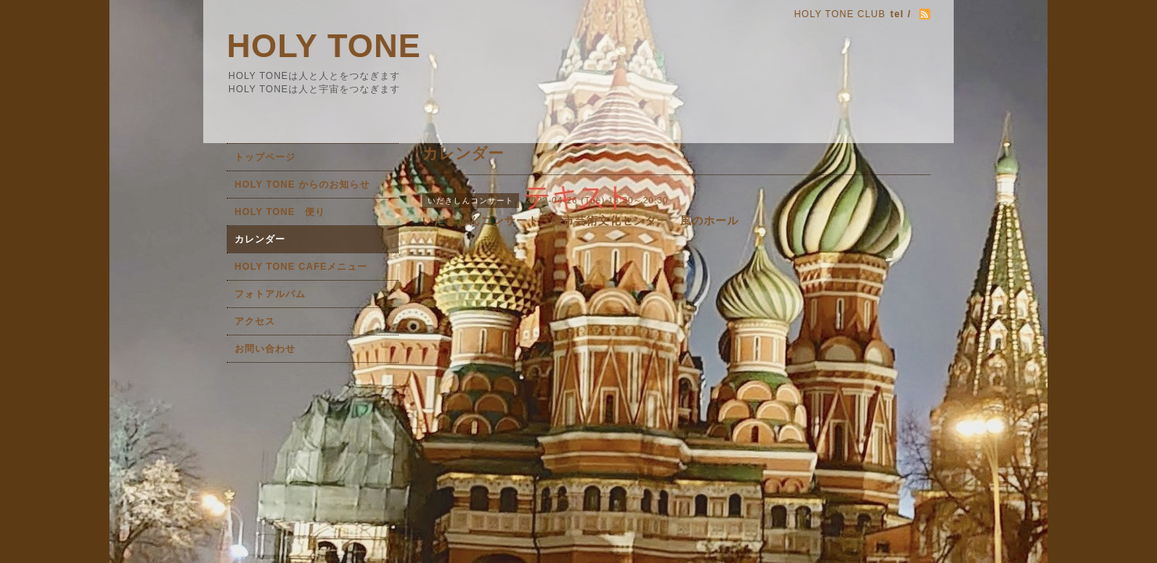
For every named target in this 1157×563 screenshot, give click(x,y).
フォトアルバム (270, 294)
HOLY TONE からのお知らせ (302, 184)
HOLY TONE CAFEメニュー (301, 266)
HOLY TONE (324, 45)
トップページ (265, 157)
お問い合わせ (265, 348)
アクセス (255, 321)
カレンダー (260, 239)
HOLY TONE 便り (280, 211)
